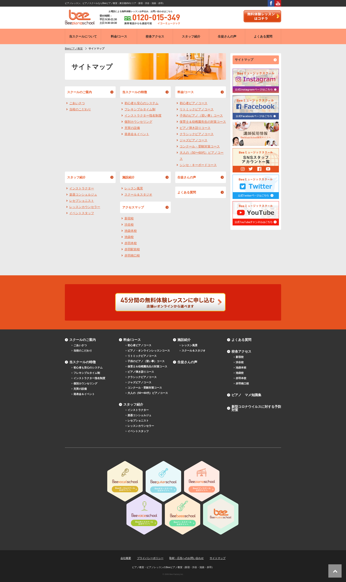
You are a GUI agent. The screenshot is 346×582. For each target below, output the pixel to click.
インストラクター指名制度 (143, 115)
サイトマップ (244, 59)
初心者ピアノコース (193, 103)
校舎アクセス (241, 351)
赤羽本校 (130, 243)
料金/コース (185, 92)
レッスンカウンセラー (84, 207)
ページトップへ (335, 571)
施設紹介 (128, 177)
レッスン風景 (133, 188)
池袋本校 (130, 230)
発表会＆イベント (136, 134)
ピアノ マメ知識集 (246, 395)
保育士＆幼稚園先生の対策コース (203, 121)
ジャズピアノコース (193, 140)
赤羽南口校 (132, 255)
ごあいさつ (77, 103)
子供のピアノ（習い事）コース (201, 115)
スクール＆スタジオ (138, 194)
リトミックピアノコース (197, 109)
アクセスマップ (133, 207)
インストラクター (81, 188)
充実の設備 (132, 128)
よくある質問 (186, 192)
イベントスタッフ (81, 213)
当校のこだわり (80, 109)
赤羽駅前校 (132, 249)
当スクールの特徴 (134, 92)
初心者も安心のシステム (141, 103)
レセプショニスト (81, 200)
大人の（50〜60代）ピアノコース (202, 156)
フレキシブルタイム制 (139, 109)
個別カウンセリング (138, 121)
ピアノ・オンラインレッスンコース (149, 350)
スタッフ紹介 (76, 177)
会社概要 (125, 558)
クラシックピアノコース (197, 134)
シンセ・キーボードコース (198, 165)
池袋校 (129, 237)
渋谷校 (129, 224)
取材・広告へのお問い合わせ (186, 558)
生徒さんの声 (186, 177)
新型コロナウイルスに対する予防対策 (256, 408)
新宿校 (129, 218)
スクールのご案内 (79, 92)
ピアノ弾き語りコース (195, 128)
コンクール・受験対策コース (200, 146)
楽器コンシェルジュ (83, 194)
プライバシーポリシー (150, 558)
